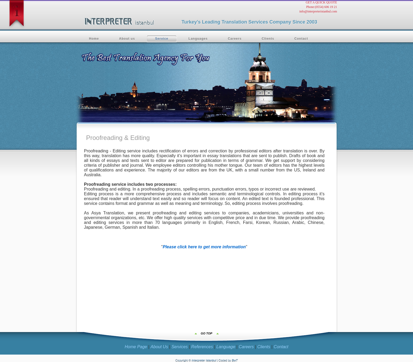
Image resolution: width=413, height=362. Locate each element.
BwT (235, 360)
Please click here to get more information (204, 247)
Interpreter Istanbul (204, 360)
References (202, 347)
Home (94, 39)
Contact (301, 39)
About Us (159, 347)
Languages (198, 39)
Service (161, 39)
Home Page (136, 347)
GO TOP (206, 333)
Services (179, 347)
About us (127, 39)
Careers (235, 39)
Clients (268, 39)
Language (225, 347)
